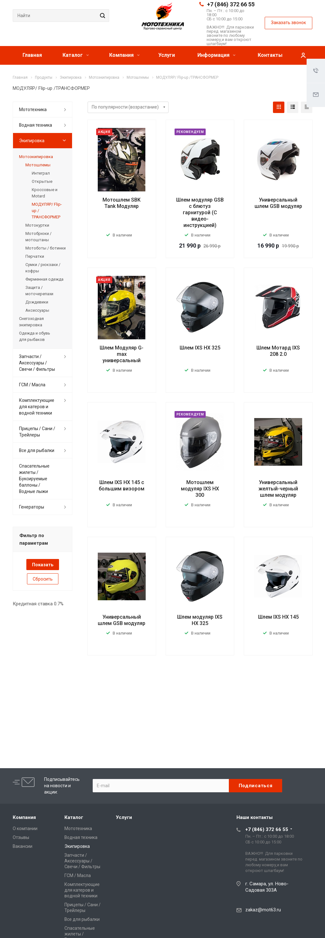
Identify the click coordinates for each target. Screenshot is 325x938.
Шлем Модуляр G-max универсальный (121, 354)
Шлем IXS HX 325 (200, 348)
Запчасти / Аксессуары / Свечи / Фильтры (37, 363)
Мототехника (33, 109)
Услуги (166, 55)
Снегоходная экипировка (31, 321)
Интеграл (41, 173)
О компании (25, 828)
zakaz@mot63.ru (263, 910)
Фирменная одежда (44, 279)
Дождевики (36, 302)
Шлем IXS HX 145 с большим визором (121, 485)
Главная (32, 55)
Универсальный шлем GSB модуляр (278, 203)
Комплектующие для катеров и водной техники (36, 407)
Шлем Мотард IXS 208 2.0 (278, 351)
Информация (216, 55)
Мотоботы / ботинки (45, 248)
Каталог (76, 55)
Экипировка (31, 140)
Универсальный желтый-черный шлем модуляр (278, 488)
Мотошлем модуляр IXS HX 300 (200, 488)
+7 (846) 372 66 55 (231, 4)
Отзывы (21, 837)
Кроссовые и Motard (44, 192)
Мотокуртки (37, 225)
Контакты (270, 55)
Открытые (42, 181)
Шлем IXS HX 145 (278, 617)
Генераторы (31, 506)
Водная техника (35, 125)
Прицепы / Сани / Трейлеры (37, 431)
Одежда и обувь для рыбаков (34, 336)
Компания (124, 55)
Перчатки (34, 256)
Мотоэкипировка (36, 156)
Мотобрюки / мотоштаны (38, 236)
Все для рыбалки (36, 450)
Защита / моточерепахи (39, 290)
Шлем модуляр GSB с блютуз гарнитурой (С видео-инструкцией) (200, 212)
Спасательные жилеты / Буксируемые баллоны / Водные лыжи (34, 478)
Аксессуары (37, 310)
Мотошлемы (37, 165)
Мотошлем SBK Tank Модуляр (122, 203)
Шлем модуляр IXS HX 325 (199, 620)
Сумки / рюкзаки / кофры (42, 267)
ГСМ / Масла (32, 384)
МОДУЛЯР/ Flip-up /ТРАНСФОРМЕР (47, 210)
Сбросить (43, 579)
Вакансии (22, 846)
